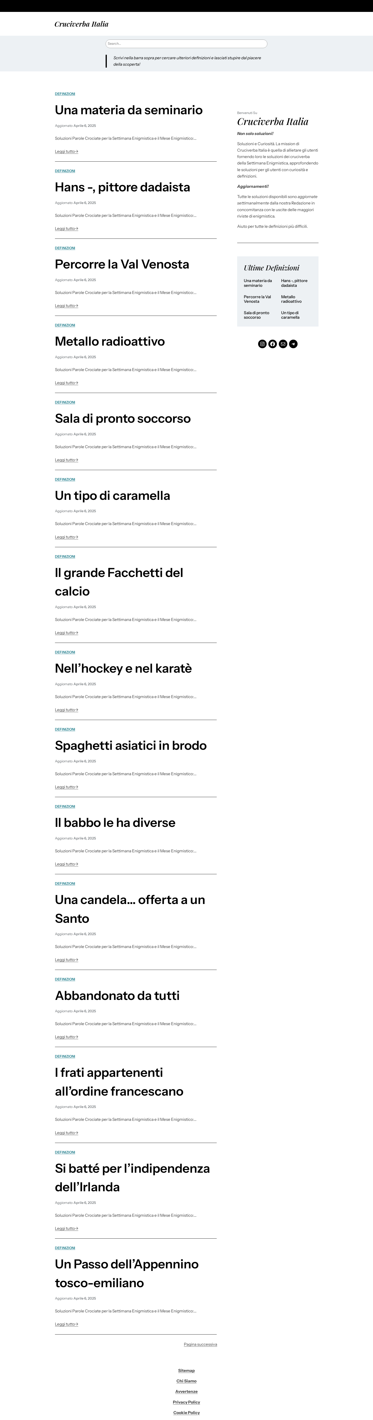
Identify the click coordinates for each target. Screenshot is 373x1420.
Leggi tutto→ (66, 151)
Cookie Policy (186, 1412)
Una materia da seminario (129, 109)
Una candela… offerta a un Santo (130, 909)
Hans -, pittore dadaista (122, 186)
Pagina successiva (200, 1344)
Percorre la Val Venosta (122, 264)
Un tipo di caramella (112, 495)
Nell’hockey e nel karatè (123, 668)
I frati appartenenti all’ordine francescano (119, 1081)
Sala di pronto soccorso (123, 418)
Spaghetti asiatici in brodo (131, 745)
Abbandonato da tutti (117, 995)
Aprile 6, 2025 (85, 126)
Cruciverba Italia (81, 23)
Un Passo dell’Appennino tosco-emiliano (127, 1273)
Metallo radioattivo (110, 341)
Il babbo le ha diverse (115, 822)
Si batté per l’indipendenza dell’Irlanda (132, 1177)
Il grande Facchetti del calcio (119, 582)
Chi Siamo (186, 1381)
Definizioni (65, 94)
